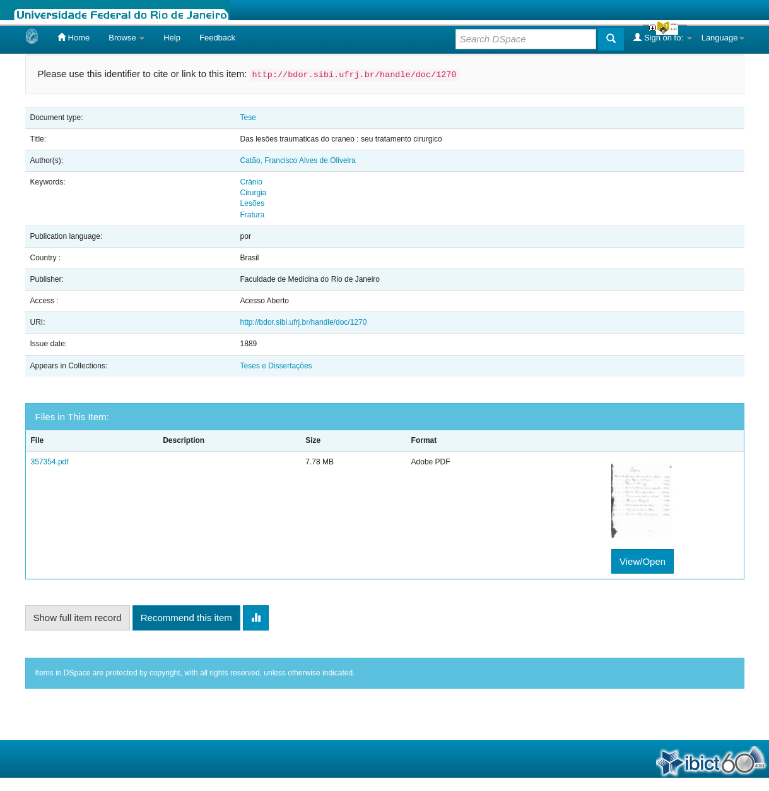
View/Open (642, 561)
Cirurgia (253, 192)
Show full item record (77, 617)
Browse (126, 37)
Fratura (252, 214)
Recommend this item (186, 617)
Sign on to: (662, 37)
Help (171, 37)
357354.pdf (50, 461)
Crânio (251, 182)
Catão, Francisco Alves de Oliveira (298, 160)
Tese (248, 117)
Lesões (252, 203)
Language (722, 37)
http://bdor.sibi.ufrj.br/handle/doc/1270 (303, 322)
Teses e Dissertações (276, 365)
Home (73, 37)
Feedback (217, 37)
